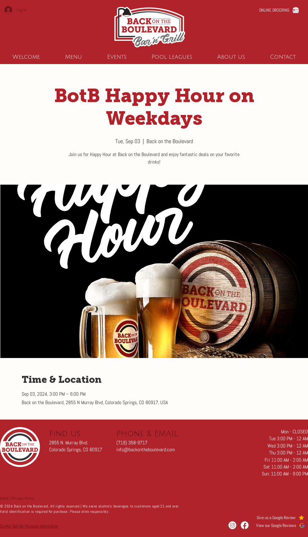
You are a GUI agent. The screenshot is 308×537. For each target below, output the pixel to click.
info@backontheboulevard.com (145, 449)
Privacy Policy (23, 498)
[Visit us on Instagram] (232, 525)
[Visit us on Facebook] (245, 525)
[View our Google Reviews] (280, 525)
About (4, 498)
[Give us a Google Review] (280, 517)
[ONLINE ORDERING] (279, 10)
